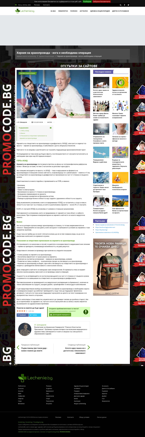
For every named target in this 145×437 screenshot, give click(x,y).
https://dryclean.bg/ (101, 230)
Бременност (50, 391)
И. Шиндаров (22, 122)
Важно (23, 133)
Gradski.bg (21, 422)
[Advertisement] (72, 30)
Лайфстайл (21, 396)
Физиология (106, 401)
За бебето (77, 388)
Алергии (20, 398)
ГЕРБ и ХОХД (25, 131)
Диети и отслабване (120, 11)
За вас (53, 11)
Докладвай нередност (60, 314)
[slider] (22, 311)
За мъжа (21, 388)
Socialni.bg (29, 422)
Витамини (21, 403)
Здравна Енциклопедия (46, 56)
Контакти (46, 5)
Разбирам (87, 1)
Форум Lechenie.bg (80, 403)
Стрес (20, 401)
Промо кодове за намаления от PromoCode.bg (109, 225)
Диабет (104, 396)
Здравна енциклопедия (100, 11)
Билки (76, 398)
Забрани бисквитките (101, 1)
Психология (50, 401)
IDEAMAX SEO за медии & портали (28, 432)
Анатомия (77, 401)
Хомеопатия (50, 396)
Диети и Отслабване (108, 388)
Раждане (76, 391)
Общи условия (84, 417)
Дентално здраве (79, 396)
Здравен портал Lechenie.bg (26, 56)
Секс (47, 393)
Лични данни (101, 417)
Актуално (84, 11)
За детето (49, 388)
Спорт (48, 398)
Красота (104, 393)
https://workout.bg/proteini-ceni (105, 227)
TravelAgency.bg (38, 422)
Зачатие (20, 391)
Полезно (73, 11)
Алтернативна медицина (81, 393)
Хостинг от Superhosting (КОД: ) (55, 432)
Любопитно (63, 11)
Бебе (19, 393)
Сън (103, 398)
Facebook (22, 315)
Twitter (33, 315)
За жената (105, 386)
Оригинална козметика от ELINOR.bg (107, 232)
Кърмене (105, 391)
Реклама (37, 5)
